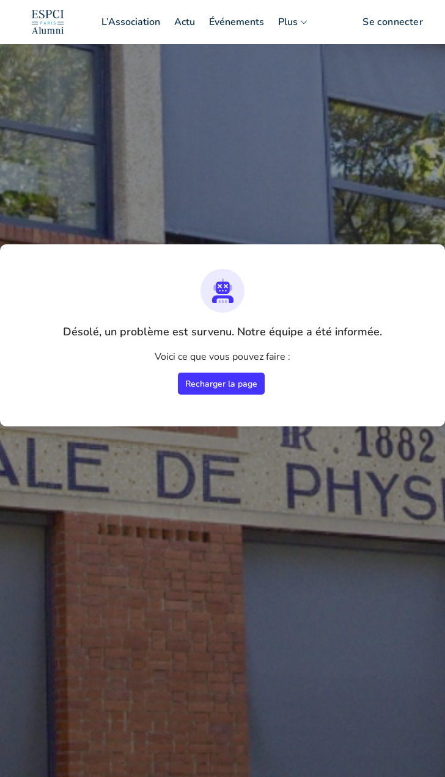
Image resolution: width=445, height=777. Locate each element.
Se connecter (392, 22)
